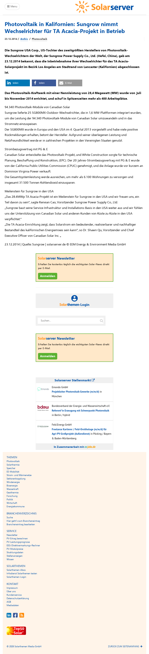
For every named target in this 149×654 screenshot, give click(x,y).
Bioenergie (12, 485)
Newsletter (12, 535)
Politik (10, 499)
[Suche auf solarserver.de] (101, 321)
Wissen (10, 559)
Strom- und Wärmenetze (19, 475)
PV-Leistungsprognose (18, 542)
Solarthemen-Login (16, 577)
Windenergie (13, 482)
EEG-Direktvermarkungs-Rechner (23, 545)
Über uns (11, 591)
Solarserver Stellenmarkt (75, 380)
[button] (18, 83)
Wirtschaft (12, 503)
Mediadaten (13, 605)
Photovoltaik (39, 39)
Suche (10, 517)
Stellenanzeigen (15, 555)
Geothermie (12, 492)
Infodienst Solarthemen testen (22, 573)
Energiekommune (15, 506)
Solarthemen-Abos (16, 570)
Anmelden (47, 276)
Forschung (12, 496)
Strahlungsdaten (15, 552)
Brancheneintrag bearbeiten (21, 524)
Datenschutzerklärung (18, 598)
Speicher (11, 468)
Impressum (12, 588)
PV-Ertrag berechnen (17, 538)
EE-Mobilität (13, 471)
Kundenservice (14, 594)
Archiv (24, 39)
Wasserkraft (12, 489)
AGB (9, 601)
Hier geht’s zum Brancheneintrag (23, 521)
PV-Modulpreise (15, 549)
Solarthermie (13, 464)
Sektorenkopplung (16, 478)
